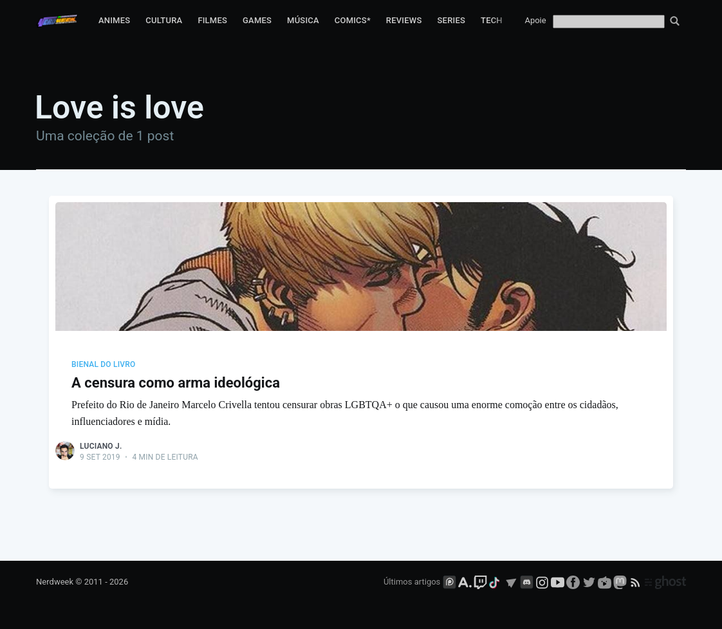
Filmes (212, 20)
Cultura (163, 20)
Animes (114, 20)
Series (452, 20)
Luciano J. (101, 446)
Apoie (535, 20)
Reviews (404, 20)
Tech (492, 20)
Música (303, 20)
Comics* (353, 20)
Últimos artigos (412, 582)
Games (257, 20)
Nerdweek (54, 582)
